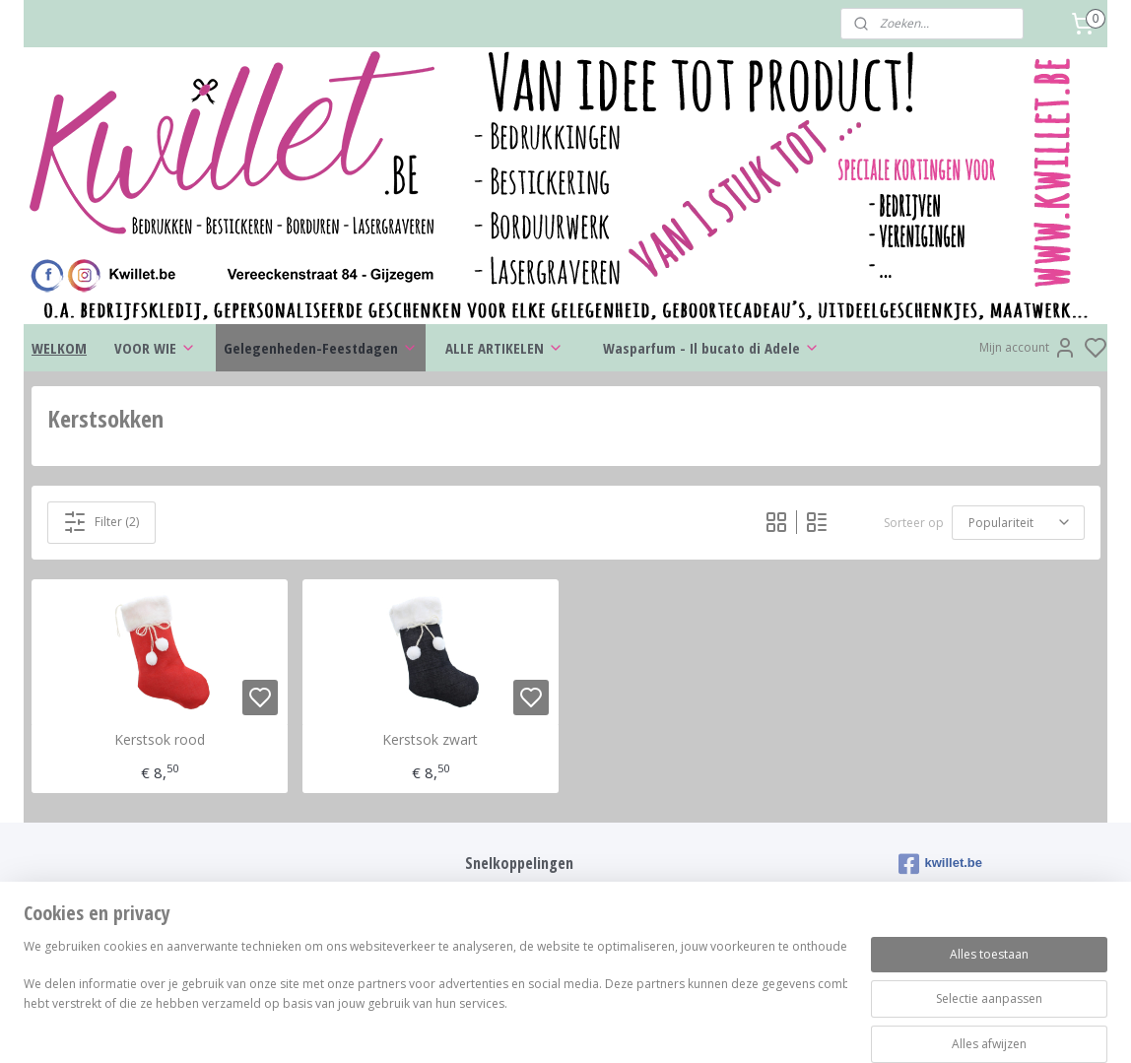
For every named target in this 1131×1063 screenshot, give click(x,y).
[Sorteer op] (1018, 522)
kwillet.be (940, 864)
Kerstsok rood (159, 740)
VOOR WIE (155, 348)
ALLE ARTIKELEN (504, 348)
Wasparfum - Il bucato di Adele (711, 348)
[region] (435, 996)
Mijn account (1028, 348)
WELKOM (59, 348)
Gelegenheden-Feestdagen (321, 348)
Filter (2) (101, 522)
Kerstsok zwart (430, 740)
